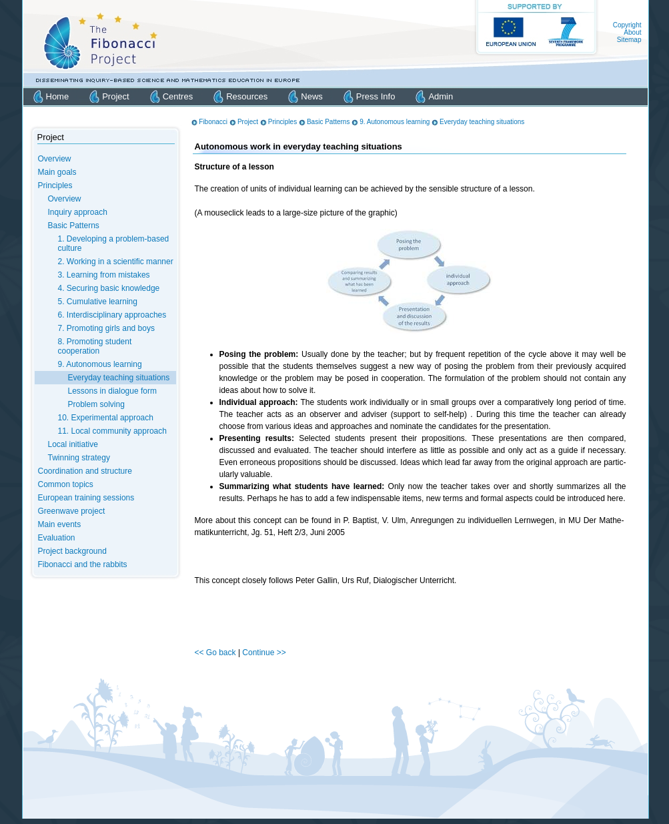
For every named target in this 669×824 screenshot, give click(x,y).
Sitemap (629, 39)
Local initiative (73, 444)
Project (115, 96)
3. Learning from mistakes (104, 275)
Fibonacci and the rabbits (82, 564)
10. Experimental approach (105, 417)
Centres (178, 96)
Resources (246, 96)
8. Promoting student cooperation (95, 346)
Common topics (65, 484)
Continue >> (263, 652)
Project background (72, 551)
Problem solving (96, 404)
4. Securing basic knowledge (109, 288)
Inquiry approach (77, 212)
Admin (440, 96)
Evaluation (56, 537)
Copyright (627, 25)
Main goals (57, 172)
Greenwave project (71, 511)
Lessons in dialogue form (112, 391)
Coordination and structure (85, 471)
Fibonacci (213, 121)
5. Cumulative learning (97, 301)
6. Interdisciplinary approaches (112, 315)
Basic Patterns (73, 225)
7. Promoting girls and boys (106, 328)
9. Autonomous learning (100, 364)
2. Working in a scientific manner (115, 261)
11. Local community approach (112, 431)
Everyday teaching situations (119, 377)
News (312, 96)
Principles (55, 185)
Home (57, 96)
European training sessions (86, 497)
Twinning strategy (79, 457)
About (632, 32)
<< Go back (216, 652)
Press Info (376, 96)
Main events (59, 524)
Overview (54, 158)
